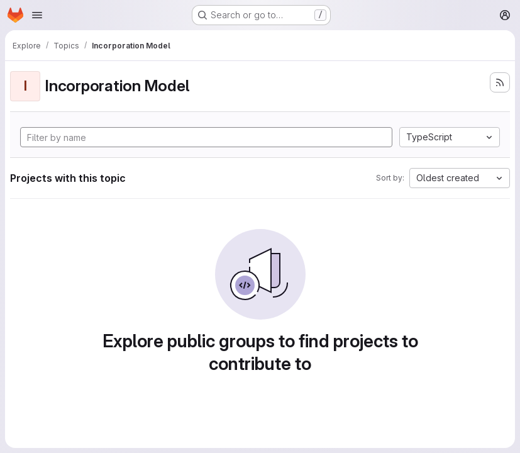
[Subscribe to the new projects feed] (500, 82)
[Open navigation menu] (37, 15)
